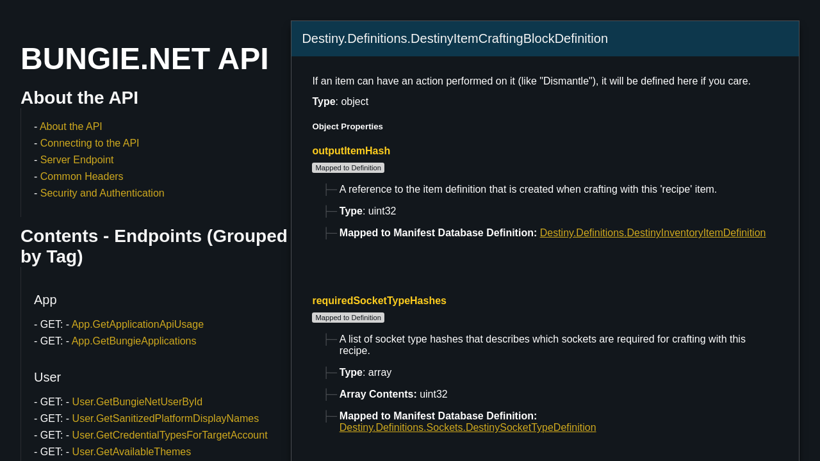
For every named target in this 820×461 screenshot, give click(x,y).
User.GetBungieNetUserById (137, 401)
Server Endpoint (77, 159)
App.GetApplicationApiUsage (138, 324)
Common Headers (82, 176)
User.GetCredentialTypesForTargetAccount (170, 435)
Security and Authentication (102, 193)
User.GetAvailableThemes (132, 451)
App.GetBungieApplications (134, 341)
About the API (71, 126)
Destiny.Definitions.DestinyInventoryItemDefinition (653, 232)
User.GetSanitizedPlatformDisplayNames (165, 418)
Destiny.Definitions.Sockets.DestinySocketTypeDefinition (468, 427)
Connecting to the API (90, 143)
